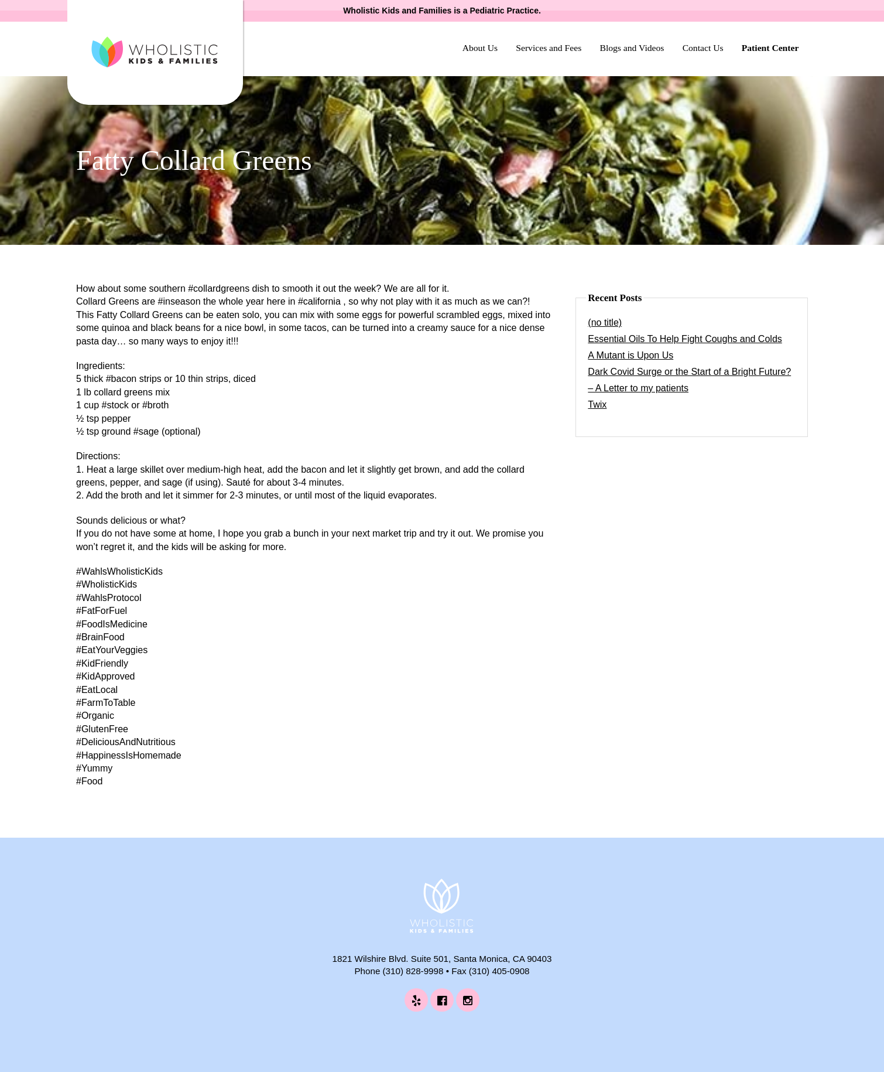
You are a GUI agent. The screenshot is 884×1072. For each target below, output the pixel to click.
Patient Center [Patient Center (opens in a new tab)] (770, 48)
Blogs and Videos (631, 48)
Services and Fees (548, 48)
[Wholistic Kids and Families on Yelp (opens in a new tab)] (416, 1000)
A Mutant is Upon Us (630, 355)
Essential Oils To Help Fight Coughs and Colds (685, 339)
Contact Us (703, 48)
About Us (480, 48)
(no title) (605, 322)
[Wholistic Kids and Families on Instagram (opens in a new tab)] (467, 1000)
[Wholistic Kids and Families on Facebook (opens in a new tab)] (442, 1000)
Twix (597, 404)
